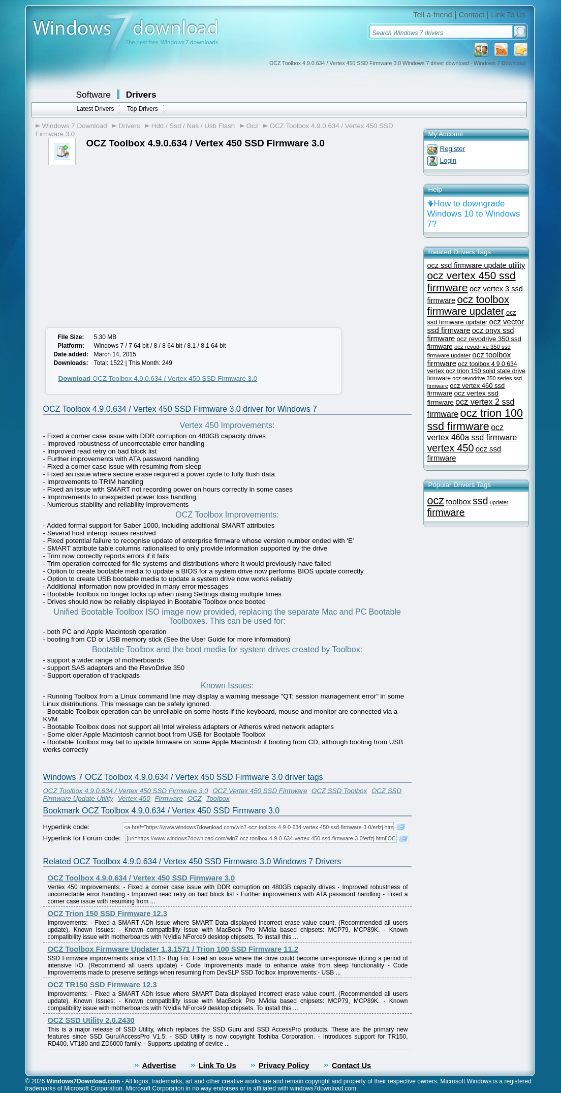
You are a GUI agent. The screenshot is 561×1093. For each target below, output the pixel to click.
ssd (480, 501)
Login (448, 160)
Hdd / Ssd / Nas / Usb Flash (193, 126)
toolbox (458, 501)
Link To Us (508, 15)
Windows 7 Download (74, 126)
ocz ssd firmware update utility (476, 265)
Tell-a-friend (432, 15)
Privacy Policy (284, 1065)
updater (499, 502)
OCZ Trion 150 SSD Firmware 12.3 (107, 913)
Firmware (168, 798)
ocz (436, 500)
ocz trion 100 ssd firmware (475, 420)
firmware (446, 512)
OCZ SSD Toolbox (339, 791)
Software (93, 94)
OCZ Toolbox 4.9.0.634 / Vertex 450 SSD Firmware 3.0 (158, 378)
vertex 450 (450, 447)
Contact (472, 15)
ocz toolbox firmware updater (468, 305)
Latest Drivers (95, 108)
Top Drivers (142, 108)
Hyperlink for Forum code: (82, 838)
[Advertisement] (126, 241)
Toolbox (217, 798)
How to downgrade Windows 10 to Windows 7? (473, 214)
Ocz (252, 126)
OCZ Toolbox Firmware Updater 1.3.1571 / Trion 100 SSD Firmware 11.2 (173, 949)
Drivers (141, 94)
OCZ (195, 798)
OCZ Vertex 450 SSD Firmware (259, 791)
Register (452, 149)
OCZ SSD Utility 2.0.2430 (91, 1020)
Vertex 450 (134, 798)
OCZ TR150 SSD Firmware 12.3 (102, 985)
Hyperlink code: (66, 827)
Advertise (159, 1065)
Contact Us (351, 1065)
